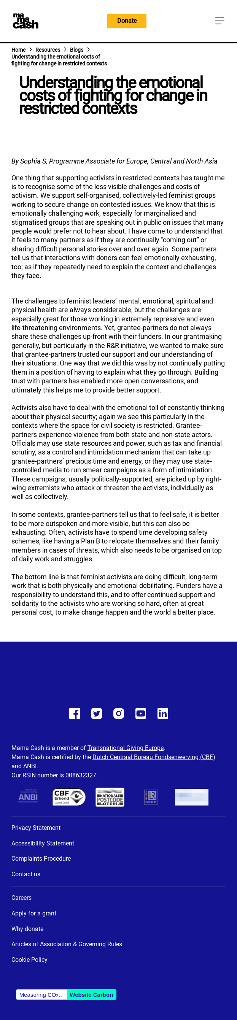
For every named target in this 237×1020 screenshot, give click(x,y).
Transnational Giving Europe (125, 747)
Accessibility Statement (42, 843)
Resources (47, 50)
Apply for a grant (33, 913)
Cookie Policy (29, 959)
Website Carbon (91, 994)
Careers (21, 897)
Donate (127, 20)
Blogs (76, 50)
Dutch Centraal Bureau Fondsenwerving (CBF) (153, 757)
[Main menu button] (219, 21)
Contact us (25, 874)
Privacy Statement (35, 827)
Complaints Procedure (41, 858)
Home (18, 50)
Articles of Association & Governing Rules (66, 944)
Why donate (27, 929)
